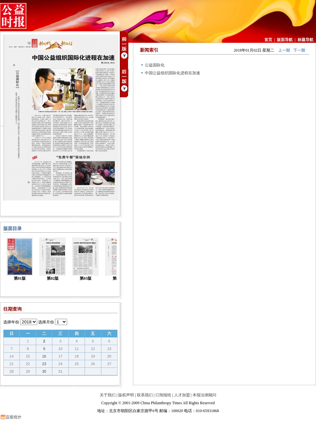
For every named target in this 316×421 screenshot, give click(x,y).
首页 (268, 39)
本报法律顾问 (204, 395)
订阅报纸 (163, 395)
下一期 (299, 50)
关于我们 (108, 395)
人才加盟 (182, 395)
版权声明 (126, 395)
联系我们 (145, 395)
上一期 (284, 50)
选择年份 (11, 322)
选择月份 (46, 322)
